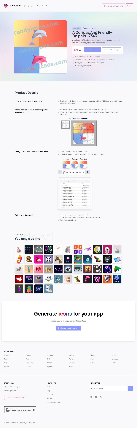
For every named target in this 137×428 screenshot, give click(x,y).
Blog (38, 6)
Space (6, 367)
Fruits (92, 359)
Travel (71, 367)
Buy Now (93, 50)
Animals (28, 355)
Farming (28, 359)
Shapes (71, 355)
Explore (7, 355)
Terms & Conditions (54, 402)
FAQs (49, 387)
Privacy (49, 398)
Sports (28, 367)
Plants (114, 363)
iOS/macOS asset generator (14, 387)
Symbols (50, 367)
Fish (48, 359)
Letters (49, 363)
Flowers (71, 359)
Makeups (72, 363)
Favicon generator (10, 391)
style (89, 28)
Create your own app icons (113, 6)
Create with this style (111, 50)
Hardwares (30, 363)
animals (77, 28)
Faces (6, 359)
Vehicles (115, 359)
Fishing (92, 363)
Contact (50, 395)
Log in (129, 6)
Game (6, 363)
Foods (92, 355)
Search (44, 6)
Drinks (114, 355)
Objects (50, 355)
